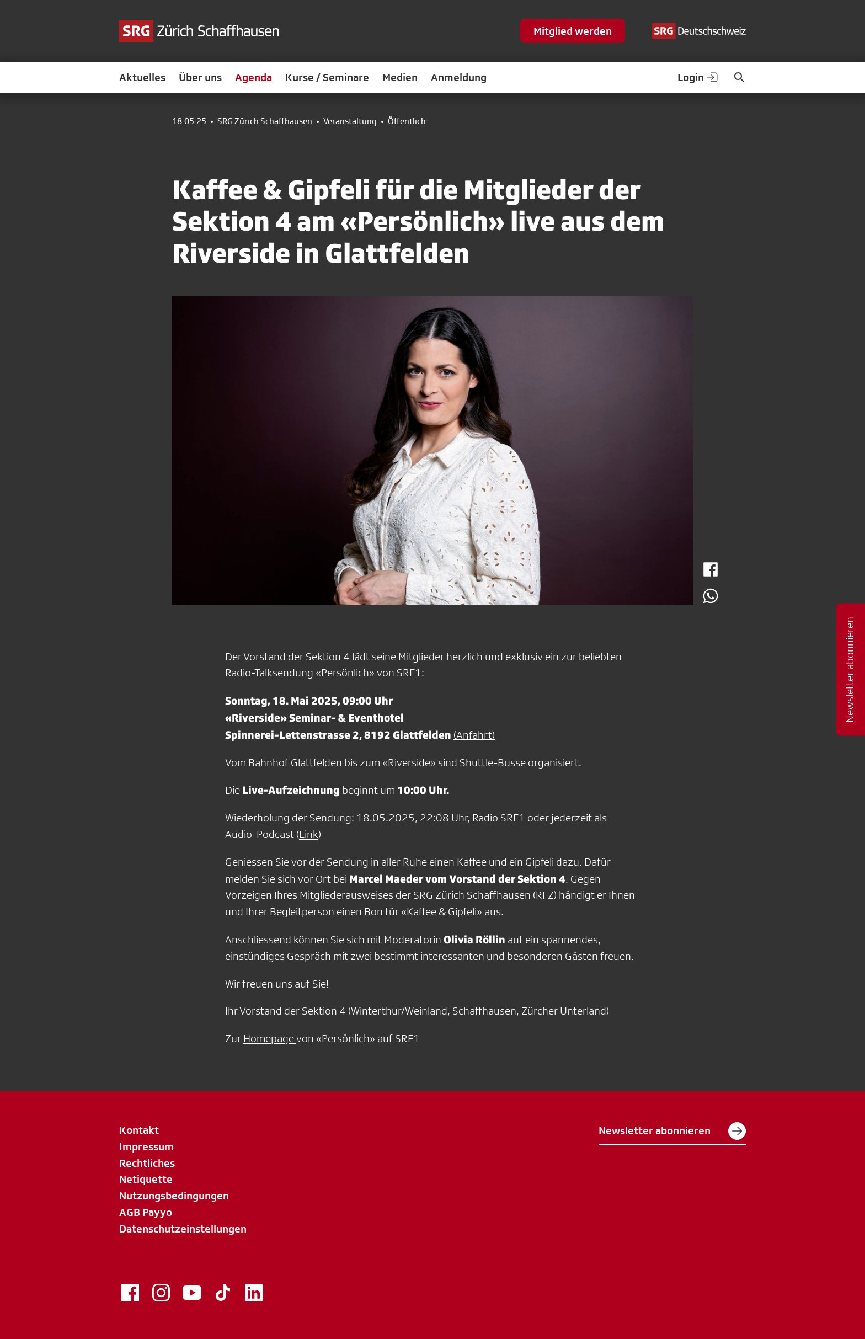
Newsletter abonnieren (672, 1131)
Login (698, 77)
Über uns (200, 77)
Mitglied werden (572, 31)
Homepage (269, 1038)
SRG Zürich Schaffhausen (264, 121)
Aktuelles (142, 77)
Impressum (146, 1146)
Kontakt (139, 1130)
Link (308, 834)
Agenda (253, 77)
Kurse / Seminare (327, 77)
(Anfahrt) (474, 735)
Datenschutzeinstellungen (183, 1229)
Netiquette (146, 1179)
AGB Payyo (145, 1212)
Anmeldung (459, 77)
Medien (400, 77)
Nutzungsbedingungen (174, 1195)
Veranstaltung (350, 121)
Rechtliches (147, 1163)
